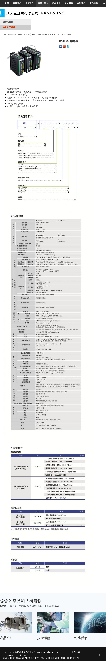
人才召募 (69, 3)
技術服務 (56, 3)
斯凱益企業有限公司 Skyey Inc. (31, 652)
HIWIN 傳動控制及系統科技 (43, 35)
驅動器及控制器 (64, 35)
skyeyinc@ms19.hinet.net (15, 655)
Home (5, 34)
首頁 (7, 3)
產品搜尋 (93, 3)
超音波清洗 (16, 23)
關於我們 (17, 3)
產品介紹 (43, 4)
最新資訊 (29, 3)
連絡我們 (81, 3)
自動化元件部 (16, 28)
